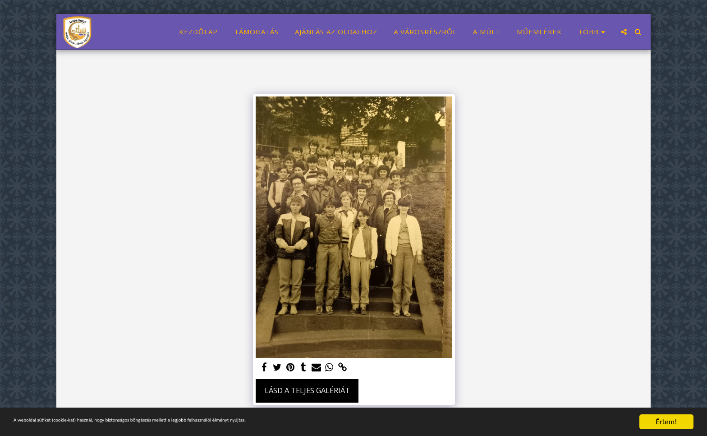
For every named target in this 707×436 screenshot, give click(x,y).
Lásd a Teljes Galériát (307, 390)
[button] (623, 31)
